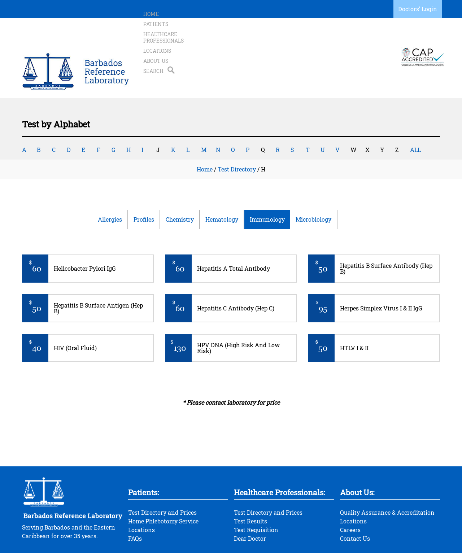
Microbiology (313, 190)
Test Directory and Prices (162, 483)
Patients (178, 42)
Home (151, 42)
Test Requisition (256, 501)
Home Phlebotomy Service (163, 492)
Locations (295, 42)
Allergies (110, 190)
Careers (350, 501)
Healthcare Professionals (236, 42)
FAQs (135, 509)
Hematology (221, 190)
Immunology (267, 190)
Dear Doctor (250, 509)
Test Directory (237, 140)
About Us (328, 42)
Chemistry (180, 190)
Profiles (144, 190)
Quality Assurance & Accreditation (387, 483)
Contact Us (355, 509)
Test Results (250, 492)
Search (358, 42)
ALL (415, 121)
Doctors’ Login (417, 9)
